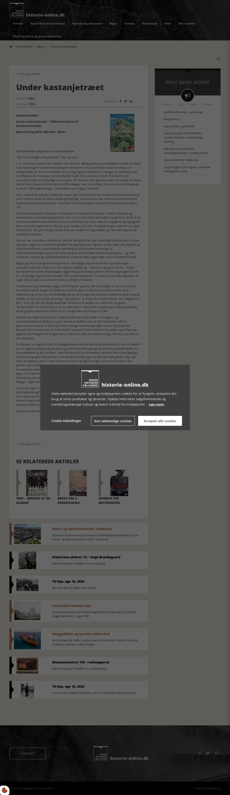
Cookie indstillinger (66, 421)
